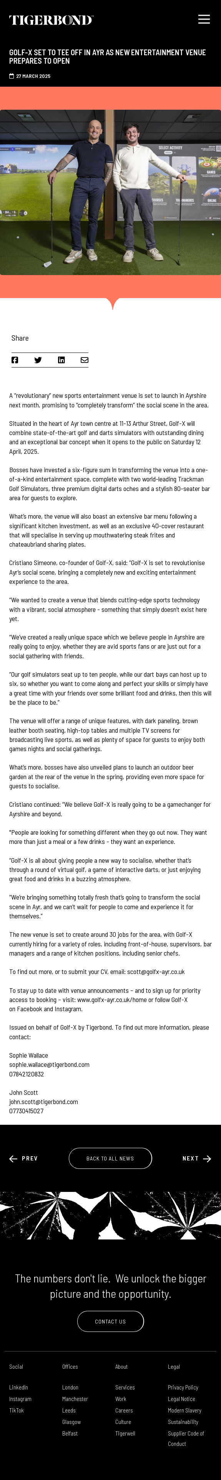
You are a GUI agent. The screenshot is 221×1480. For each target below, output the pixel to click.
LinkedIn (18, 1387)
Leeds (69, 1410)
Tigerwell (125, 1433)
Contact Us (110, 1321)
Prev (23, 1158)
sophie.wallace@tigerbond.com (49, 1064)
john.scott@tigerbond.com (43, 1101)
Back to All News (110, 1158)
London (70, 1387)
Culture (123, 1421)
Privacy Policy (183, 1387)
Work (120, 1398)
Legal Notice (181, 1398)
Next (197, 1158)
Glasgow (71, 1421)
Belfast (70, 1433)
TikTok (16, 1410)
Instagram (20, 1398)
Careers (124, 1410)
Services (125, 1387)
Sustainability (183, 1421)
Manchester (75, 1398)
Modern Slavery (184, 1410)
